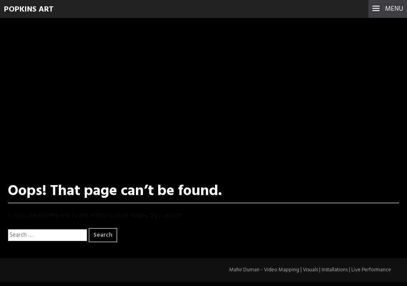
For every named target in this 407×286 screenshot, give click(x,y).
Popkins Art (29, 9)
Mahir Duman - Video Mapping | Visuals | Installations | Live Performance (310, 270)
